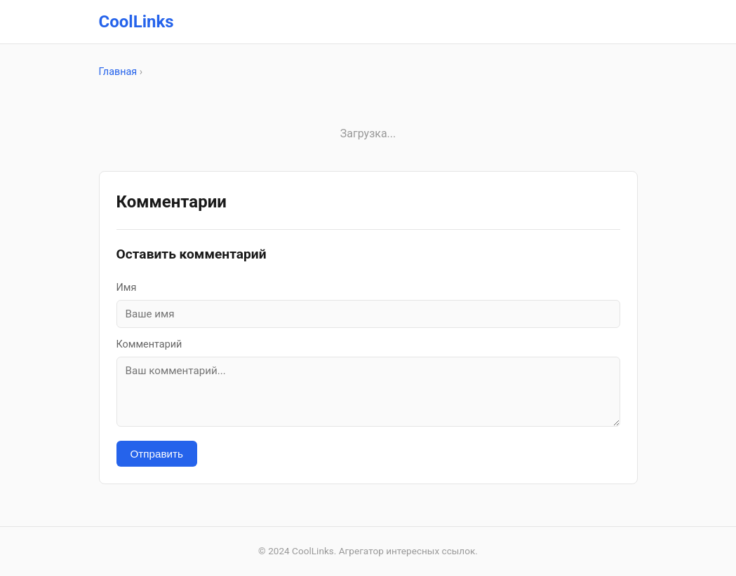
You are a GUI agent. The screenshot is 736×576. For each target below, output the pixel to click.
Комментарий (149, 344)
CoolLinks (136, 22)
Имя (126, 288)
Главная (118, 72)
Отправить (157, 454)
